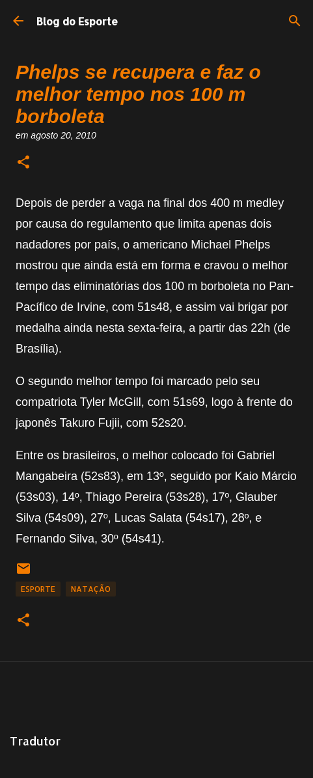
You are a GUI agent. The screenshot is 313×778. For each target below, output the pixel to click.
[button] (23, 163)
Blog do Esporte (77, 21)
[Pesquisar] (295, 20)
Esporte (38, 589)
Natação (91, 589)
